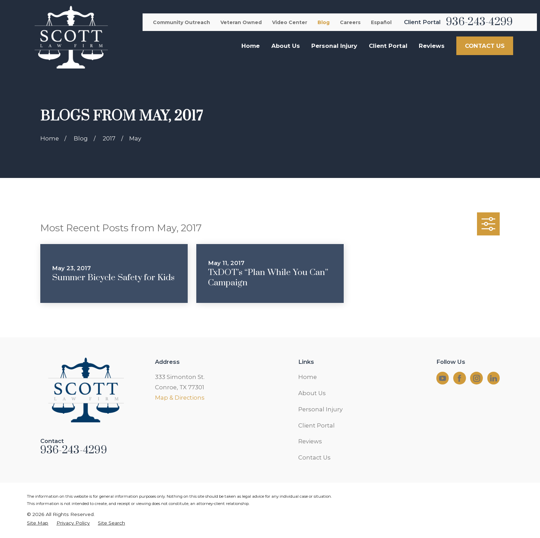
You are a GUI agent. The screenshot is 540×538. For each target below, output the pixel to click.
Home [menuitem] (250, 45)
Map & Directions (180, 397)
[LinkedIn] (493, 378)
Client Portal (316, 425)
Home (307, 376)
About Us (312, 393)
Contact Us (314, 457)
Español (381, 22)
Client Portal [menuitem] (388, 45)
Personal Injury (320, 409)
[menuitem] (37, 523)
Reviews (310, 441)
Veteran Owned (241, 22)
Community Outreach (181, 22)
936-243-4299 (479, 22)
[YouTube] (442, 378)
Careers (350, 22)
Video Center (289, 22)
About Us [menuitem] (285, 45)
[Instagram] (476, 378)
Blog (324, 22)
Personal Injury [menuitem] (334, 45)
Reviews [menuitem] (432, 45)
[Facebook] (459, 378)
